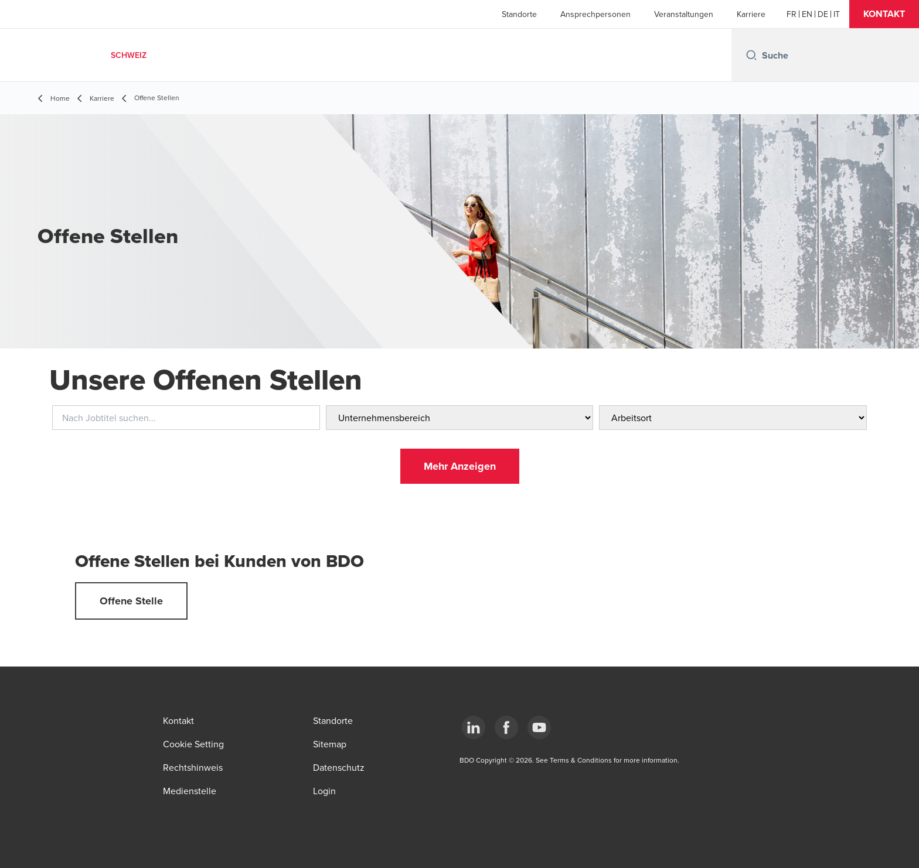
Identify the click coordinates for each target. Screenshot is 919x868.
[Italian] (836, 14)
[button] (884, 14)
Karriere (751, 14)
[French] (792, 14)
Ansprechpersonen (595, 14)
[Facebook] (506, 727)
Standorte (519, 14)
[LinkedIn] (474, 727)
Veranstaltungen (683, 14)
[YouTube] (539, 727)
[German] (823, 14)
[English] (807, 14)
